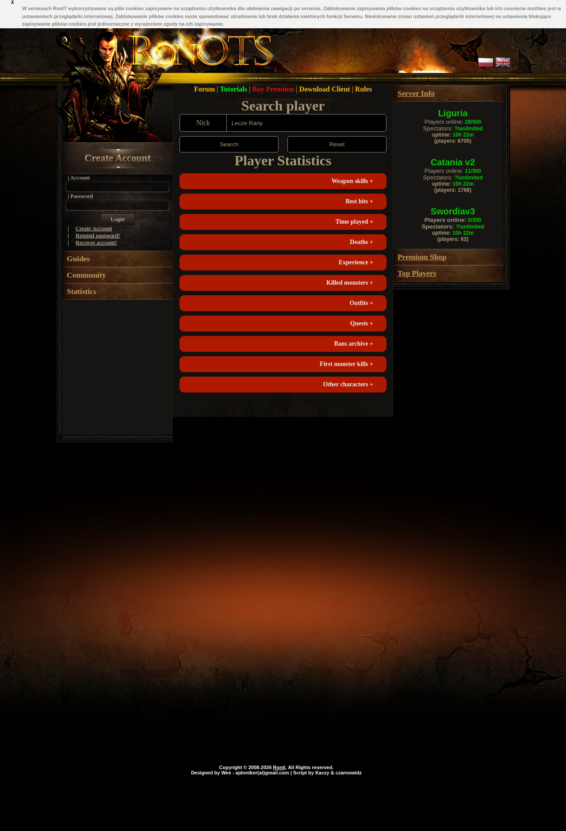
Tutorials (234, 89)
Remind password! (98, 235)
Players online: (452, 121)
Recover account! (96, 242)
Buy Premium (274, 89)
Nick (203, 122)
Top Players (417, 273)
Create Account (117, 158)
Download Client (325, 89)
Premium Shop (422, 257)
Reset (337, 144)
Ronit (279, 767)
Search (229, 144)
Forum (205, 89)
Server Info (416, 93)
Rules (363, 89)
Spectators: (452, 128)
